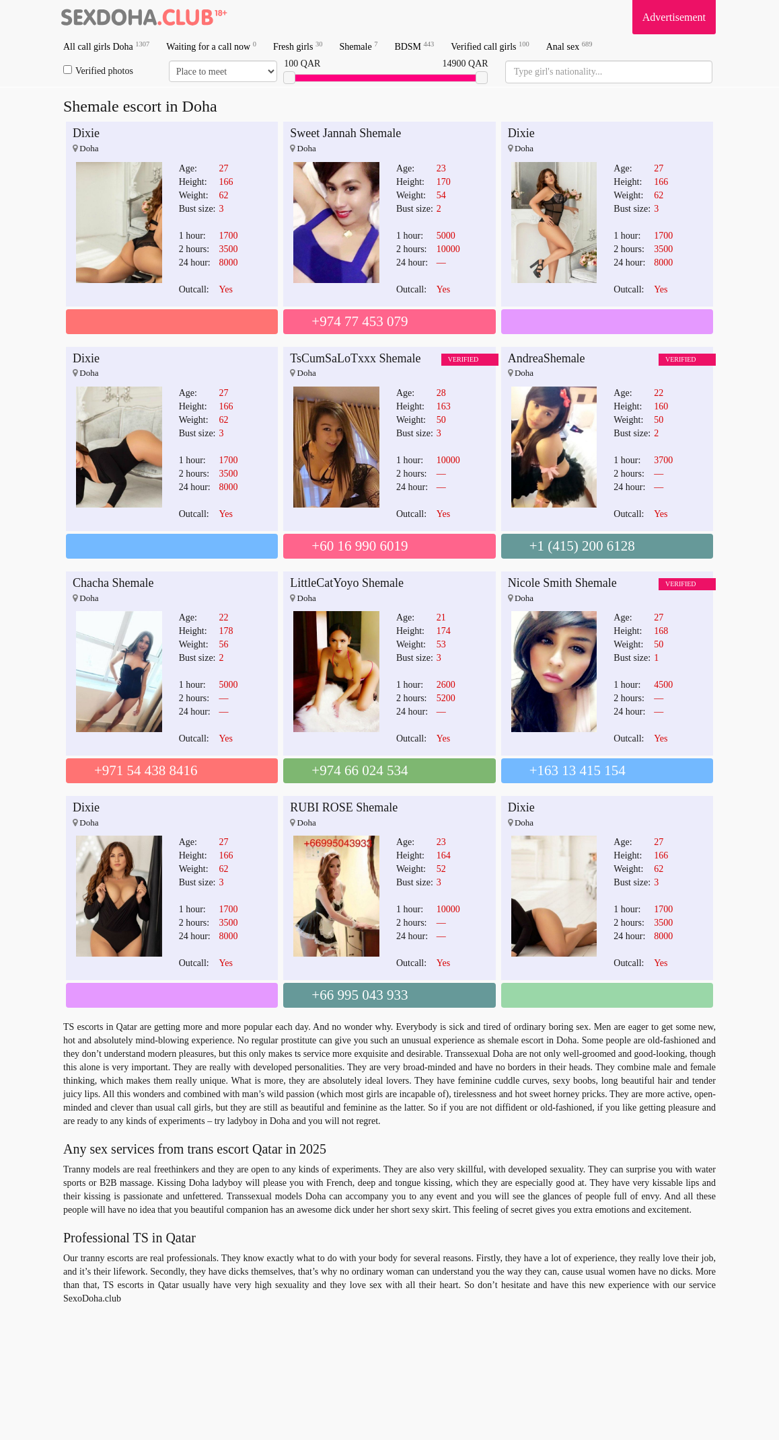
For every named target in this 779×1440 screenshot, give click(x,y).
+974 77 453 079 (359, 321)
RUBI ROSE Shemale (344, 807)
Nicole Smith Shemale (562, 583)
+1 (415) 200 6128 (582, 546)
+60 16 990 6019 (359, 546)
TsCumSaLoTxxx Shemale (355, 358)
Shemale (358, 46)
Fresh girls (298, 46)
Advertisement (674, 17)
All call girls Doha (106, 46)
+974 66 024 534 (359, 770)
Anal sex (569, 46)
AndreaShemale (546, 358)
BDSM (414, 46)
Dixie (86, 133)
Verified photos (98, 70)
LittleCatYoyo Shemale (347, 583)
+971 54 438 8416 (146, 770)
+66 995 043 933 (359, 995)
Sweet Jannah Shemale (345, 133)
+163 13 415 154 (577, 770)
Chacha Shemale (113, 583)
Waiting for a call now (211, 46)
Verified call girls (490, 46)
